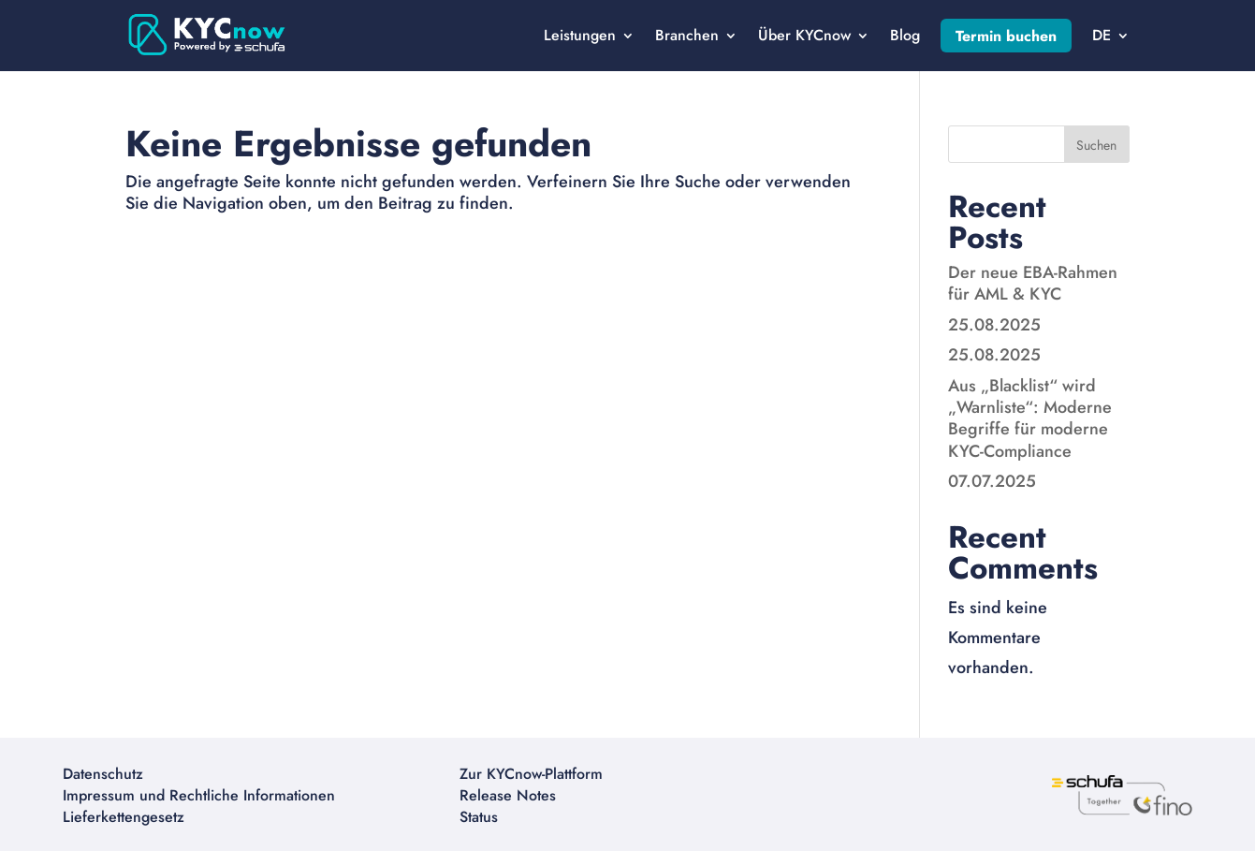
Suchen (1096, 145)
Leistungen (580, 35)
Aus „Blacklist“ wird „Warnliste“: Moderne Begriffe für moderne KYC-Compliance (1030, 418)
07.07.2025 (992, 481)
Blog (905, 35)
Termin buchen (1006, 36)
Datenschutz (103, 774)
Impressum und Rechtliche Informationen (199, 795)
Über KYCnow (804, 35)
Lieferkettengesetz (123, 817)
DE (1101, 35)
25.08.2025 (994, 325)
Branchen (687, 35)
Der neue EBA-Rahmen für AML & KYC (1032, 283)
